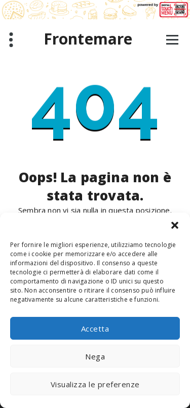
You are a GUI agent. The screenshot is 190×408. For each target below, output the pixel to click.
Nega (95, 356)
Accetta (95, 328)
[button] (175, 225)
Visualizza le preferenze (95, 384)
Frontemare (88, 39)
